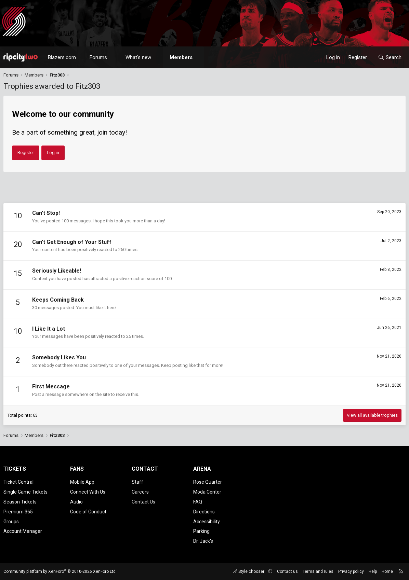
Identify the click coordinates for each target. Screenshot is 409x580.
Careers (140, 492)
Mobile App (82, 482)
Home (387, 571)
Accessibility (206, 521)
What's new (138, 57)
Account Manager (22, 531)
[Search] (390, 57)
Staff (137, 482)
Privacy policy (351, 571)
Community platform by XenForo (60, 571)
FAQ (197, 502)
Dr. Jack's (203, 541)
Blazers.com (62, 57)
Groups (11, 521)
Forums (98, 57)
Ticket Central (18, 482)
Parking (201, 531)
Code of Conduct (88, 511)
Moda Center (207, 492)
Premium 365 (18, 511)
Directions (204, 511)
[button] (113, 57)
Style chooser (249, 571)
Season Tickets (20, 502)
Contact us (287, 571)
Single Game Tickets (25, 492)
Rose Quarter (207, 482)
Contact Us (143, 502)
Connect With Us (87, 492)
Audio (76, 502)
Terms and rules (318, 571)
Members (181, 57)
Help (373, 571)
